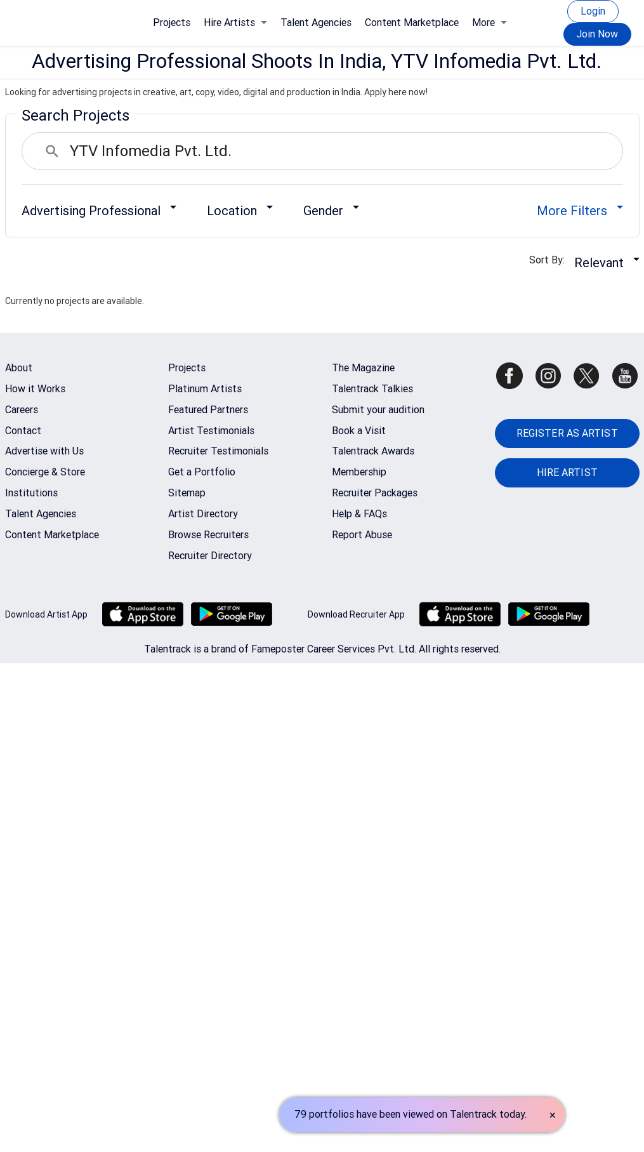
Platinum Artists (205, 389)
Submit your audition (378, 410)
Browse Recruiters (208, 535)
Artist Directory (203, 514)
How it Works (35, 389)
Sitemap (187, 493)
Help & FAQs (359, 514)
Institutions (31, 493)
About (18, 368)
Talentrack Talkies (372, 389)
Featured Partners (208, 410)
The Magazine (363, 368)
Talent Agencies (316, 23)
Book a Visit (359, 431)
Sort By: (550, 260)
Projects (171, 23)
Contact (23, 431)
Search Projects (75, 115)
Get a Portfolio (201, 472)
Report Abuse (362, 535)
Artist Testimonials (211, 431)
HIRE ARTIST (567, 473)
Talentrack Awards (373, 451)
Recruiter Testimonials (218, 451)
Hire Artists (235, 23)
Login (593, 11)
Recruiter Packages (374, 493)
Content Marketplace (412, 23)
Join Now (597, 34)
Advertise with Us (44, 451)
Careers (21, 410)
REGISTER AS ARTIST (567, 433)
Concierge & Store (45, 472)
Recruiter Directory (210, 556)
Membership (359, 472)
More (489, 23)
